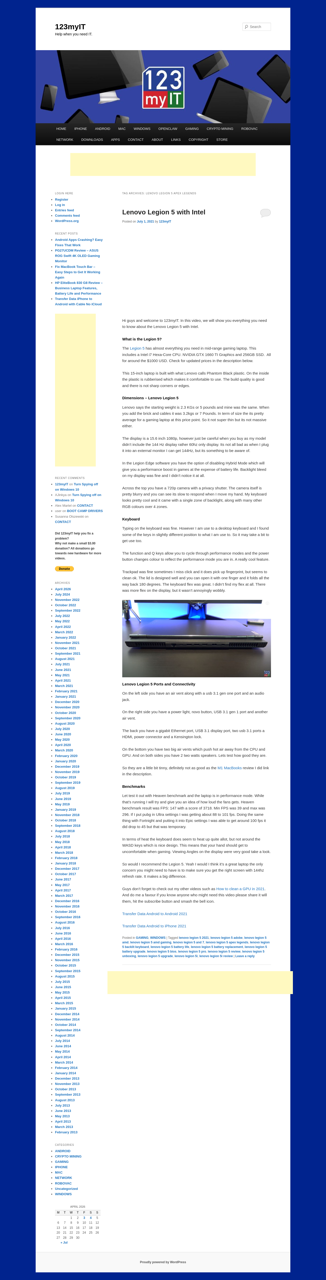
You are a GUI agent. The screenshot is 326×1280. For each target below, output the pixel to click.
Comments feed (67, 215)
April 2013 (63, 1121)
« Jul (64, 1242)
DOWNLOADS (92, 140)
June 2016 (63, 933)
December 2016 (67, 901)
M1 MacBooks (230, 768)
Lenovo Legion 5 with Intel (163, 212)
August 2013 (65, 1100)
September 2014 (67, 1030)
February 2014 (66, 1068)
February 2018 (66, 858)
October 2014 (65, 1025)
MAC (122, 129)
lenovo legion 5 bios (161, 951)
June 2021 (63, 670)
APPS (115, 140)
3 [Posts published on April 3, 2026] (84, 1218)
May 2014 (62, 1051)
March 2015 (64, 1003)
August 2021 (65, 659)
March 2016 (64, 944)
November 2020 (67, 707)
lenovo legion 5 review (224, 951)
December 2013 (67, 1078)
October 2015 (65, 965)
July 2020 (62, 729)
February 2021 (66, 691)
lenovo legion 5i (186, 956)
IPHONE (80, 129)
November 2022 (67, 600)
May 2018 (62, 842)
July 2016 (62, 928)
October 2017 (65, 874)
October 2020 (65, 713)
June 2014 (63, 1046)
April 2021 (63, 680)
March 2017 (64, 896)
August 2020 (65, 723)
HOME (61, 129)
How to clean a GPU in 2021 (239, 889)
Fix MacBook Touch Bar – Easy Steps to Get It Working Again (77, 272)
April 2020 (63, 745)
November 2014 (67, 1019)
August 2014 (65, 1035)
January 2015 (65, 1008)
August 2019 (65, 788)
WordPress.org (67, 221)
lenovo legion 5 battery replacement (217, 947)
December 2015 (67, 955)
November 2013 (67, 1084)
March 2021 (64, 686)
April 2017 (63, 890)
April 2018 (63, 847)
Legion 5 (137, 348)
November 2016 (67, 906)
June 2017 (63, 879)
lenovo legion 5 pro (192, 951)
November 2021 (67, 643)
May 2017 (62, 885)
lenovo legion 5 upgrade (155, 956)
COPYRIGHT (198, 140)
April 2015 (63, 998)
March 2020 (64, 750)
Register (61, 199)
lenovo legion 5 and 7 (188, 942)
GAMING (192, 129)
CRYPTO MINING (220, 129)
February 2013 (66, 1132)
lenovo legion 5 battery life (170, 947)
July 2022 (62, 616)
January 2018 (65, 863)
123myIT (70, 26)
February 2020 (66, 756)
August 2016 (65, 922)
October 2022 (65, 605)
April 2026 (63, 589)
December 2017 (67, 869)
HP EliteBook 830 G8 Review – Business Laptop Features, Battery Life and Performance (79, 288)
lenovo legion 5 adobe (226, 938)
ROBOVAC (249, 129)
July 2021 (62, 664)
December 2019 (67, 766)
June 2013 (63, 1111)
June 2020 (63, 734)
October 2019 (65, 777)
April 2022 (63, 627)
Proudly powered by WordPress (163, 1262)
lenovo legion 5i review (216, 956)
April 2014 (63, 1057)
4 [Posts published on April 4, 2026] (91, 1218)
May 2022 (62, 621)
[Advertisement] (163, 164)
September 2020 (67, 718)
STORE (222, 140)
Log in (60, 205)
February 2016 (66, 949)
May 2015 (62, 992)
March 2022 (64, 632)
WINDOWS (142, 129)
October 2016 (65, 912)
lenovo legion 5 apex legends (227, 942)
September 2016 (67, 917)
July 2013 (62, 1105)
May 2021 (62, 675)
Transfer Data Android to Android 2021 (154, 914)
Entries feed (64, 210)
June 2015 (63, 987)
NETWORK (64, 140)
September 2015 (67, 971)
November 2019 (67, 772)
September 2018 (67, 826)
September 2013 (67, 1094)
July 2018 (62, 836)
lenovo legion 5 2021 (194, 938)
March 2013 (64, 1127)
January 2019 (65, 809)
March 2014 (64, 1062)
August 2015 (65, 976)
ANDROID (102, 129)
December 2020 (67, 702)
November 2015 (67, 960)
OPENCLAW (167, 129)
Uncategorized (66, 1189)
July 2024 (62, 594)
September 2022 (67, 610)
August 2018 (65, 831)
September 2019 (67, 782)
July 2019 (62, 793)
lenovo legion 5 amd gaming (150, 942)
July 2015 (62, 982)
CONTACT (136, 140)
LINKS (176, 140)
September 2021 (67, 653)
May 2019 (62, 804)
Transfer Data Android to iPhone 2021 (154, 926)
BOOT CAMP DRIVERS (85, 511)
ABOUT (157, 140)
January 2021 (65, 696)
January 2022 (65, 637)
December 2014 (67, 1014)
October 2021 (65, 648)
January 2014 (65, 1073)
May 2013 (62, 1116)
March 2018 (64, 853)
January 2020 (65, 761)
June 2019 (63, 799)
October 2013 (65, 1089)
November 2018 (67, 815)
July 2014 (62, 1041)
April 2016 (63, 939)
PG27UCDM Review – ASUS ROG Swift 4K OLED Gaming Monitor (77, 256)
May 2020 (62, 739)
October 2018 (65, 820)
